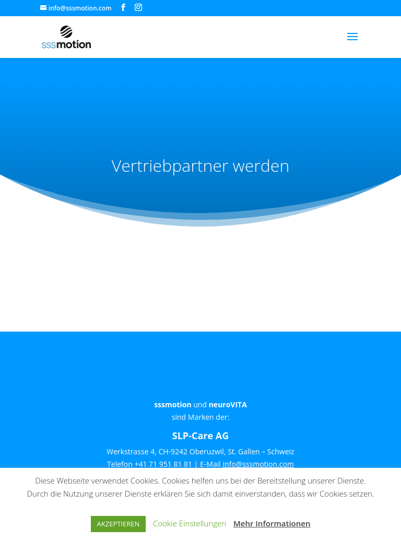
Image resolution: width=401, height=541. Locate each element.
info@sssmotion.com (258, 464)
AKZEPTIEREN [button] (118, 523)
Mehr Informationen (272, 523)
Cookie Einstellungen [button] (189, 523)
